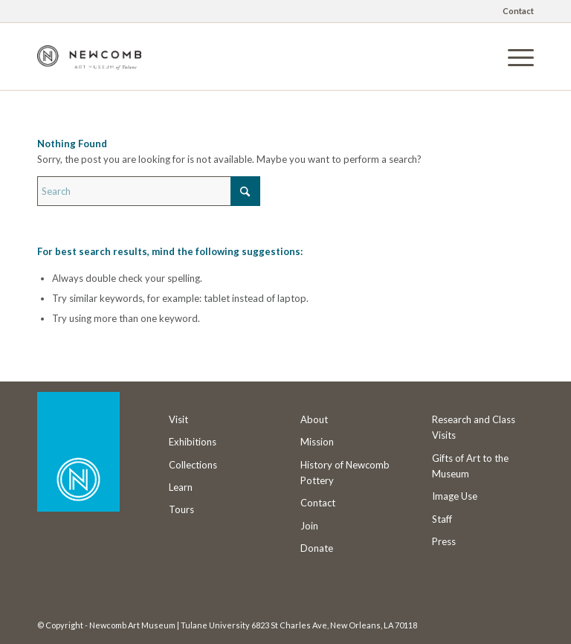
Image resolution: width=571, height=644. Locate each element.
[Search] (148, 191)
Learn (181, 487)
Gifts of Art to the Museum (470, 466)
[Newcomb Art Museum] (89, 67)
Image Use (454, 496)
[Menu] (513, 56)
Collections (193, 465)
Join (309, 526)
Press (444, 541)
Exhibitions (192, 442)
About (314, 419)
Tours (181, 509)
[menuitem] (514, 11)
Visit (178, 419)
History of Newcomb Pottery (345, 472)
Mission (317, 442)
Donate (316, 548)
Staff (442, 519)
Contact (518, 11)
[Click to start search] (245, 191)
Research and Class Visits (473, 427)
